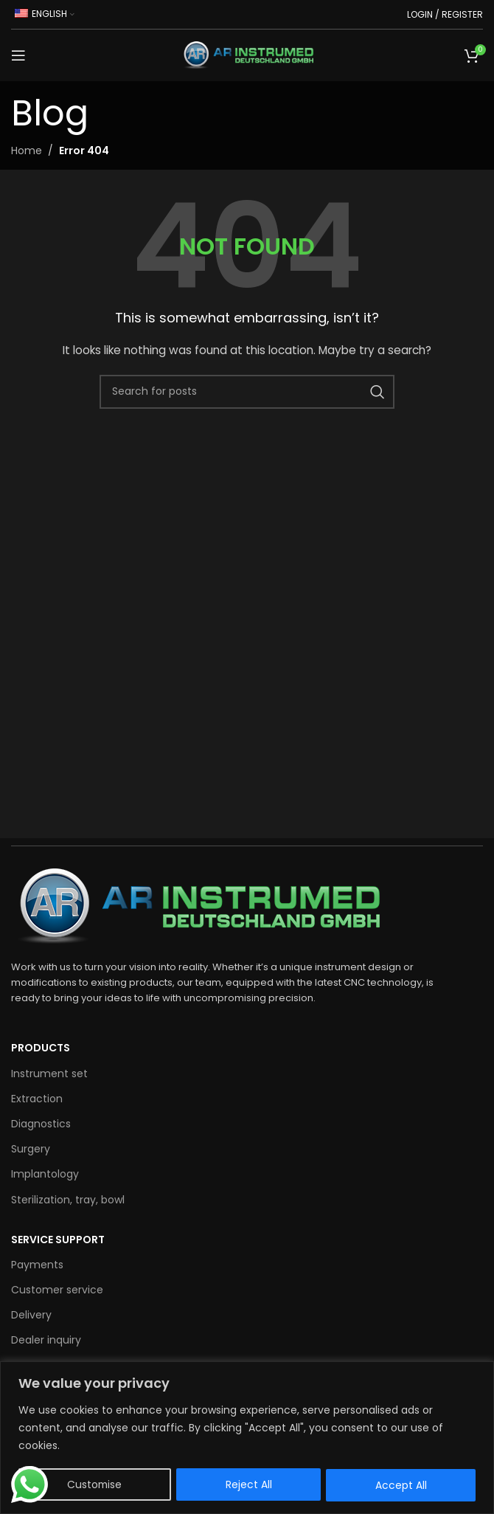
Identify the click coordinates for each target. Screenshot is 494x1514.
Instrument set (49, 1073)
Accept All (401, 1485)
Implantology (45, 1173)
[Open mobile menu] (18, 55)
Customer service (57, 1289)
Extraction (37, 1098)
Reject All (249, 1485)
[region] (247, 1437)
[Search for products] (247, 392)
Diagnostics (41, 1123)
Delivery (31, 1314)
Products (40, 1047)
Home (26, 150)
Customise (95, 1485)
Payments (37, 1264)
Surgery (30, 1148)
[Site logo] (247, 54)
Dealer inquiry (46, 1339)
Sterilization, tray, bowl (68, 1199)
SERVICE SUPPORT (58, 1239)
